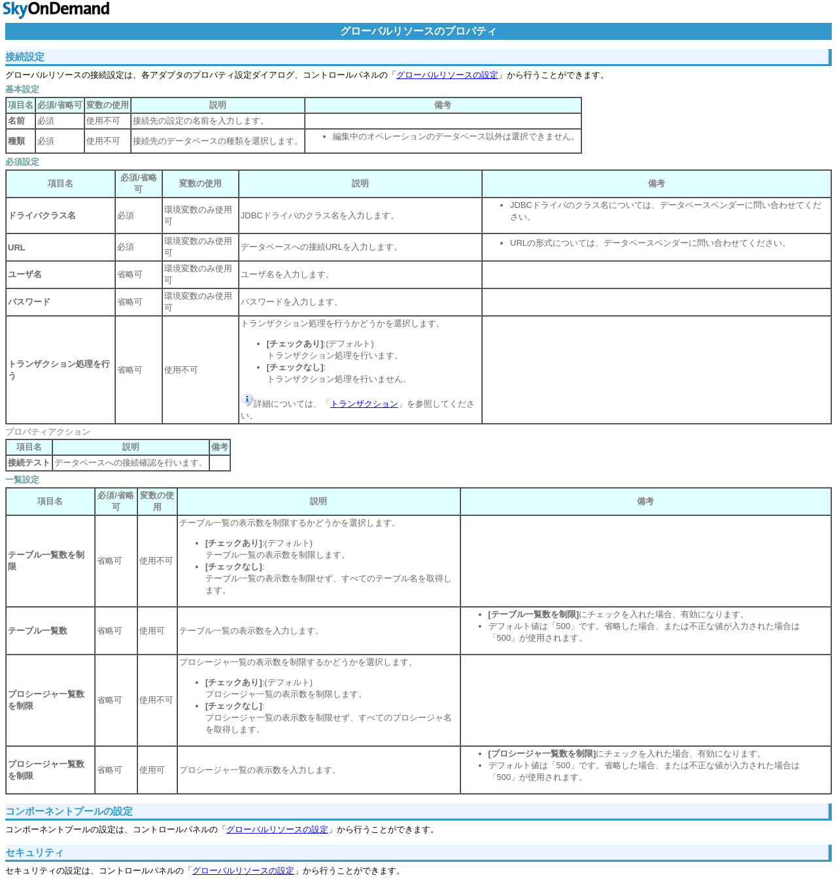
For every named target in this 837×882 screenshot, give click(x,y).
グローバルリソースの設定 (447, 75)
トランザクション (364, 404)
